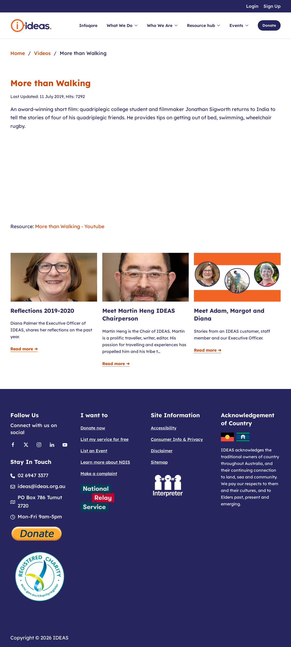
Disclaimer (162, 450)
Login (252, 6)
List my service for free (104, 439)
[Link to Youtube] (64, 444)
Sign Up (272, 6)
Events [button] (238, 25)
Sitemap (159, 462)
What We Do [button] (122, 25)
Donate (269, 25)
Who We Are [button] (162, 25)
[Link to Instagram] (39, 444)
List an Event (93, 450)
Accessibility (164, 427)
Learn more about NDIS (105, 462)
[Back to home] (31, 25)
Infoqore (88, 25)
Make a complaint (98, 473)
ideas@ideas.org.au (41, 486)
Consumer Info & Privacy (177, 439)
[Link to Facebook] (13, 444)
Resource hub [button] (203, 25)
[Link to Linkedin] (52, 444)
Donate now (92, 427)
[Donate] (36, 533)
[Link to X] (26, 444)
